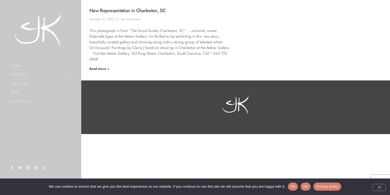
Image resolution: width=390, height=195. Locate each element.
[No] (379, 187)
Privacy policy (327, 186)
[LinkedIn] (28, 168)
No (305, 186)
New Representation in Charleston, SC (127, 10)
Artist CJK (19, 83)
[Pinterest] (36, 168)
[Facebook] (12, 168)
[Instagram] (44, 168)
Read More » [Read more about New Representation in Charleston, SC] (99, 68)
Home (16, 65)
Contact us (20, 101)
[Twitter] (20, 168)
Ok (293, 186)
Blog (15, 92)
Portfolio (19, 74)
